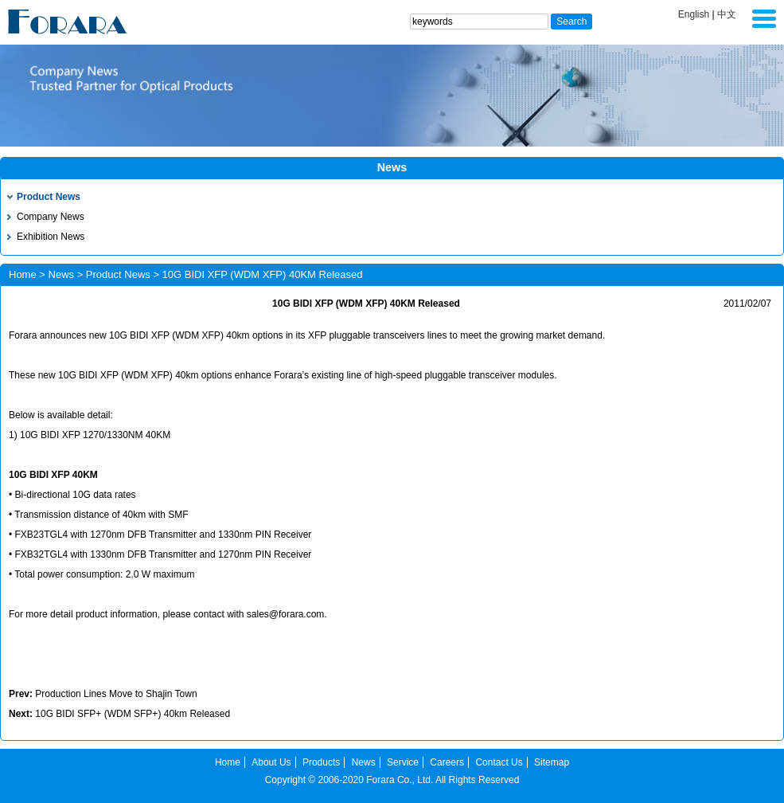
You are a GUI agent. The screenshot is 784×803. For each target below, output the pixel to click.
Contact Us (498, 762)
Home (23, 274)
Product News (48, 196)
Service (403, 762)
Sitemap (551, 762)
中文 (726, 14)
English (693, 14)
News (62, 274)
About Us (271, 762)
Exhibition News (50, 236)
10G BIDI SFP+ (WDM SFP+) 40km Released (132, 713)
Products (321, 762)
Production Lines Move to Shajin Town (116, 693)
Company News (50, 216)
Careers (447, 762)
